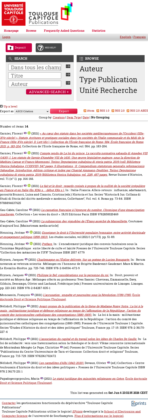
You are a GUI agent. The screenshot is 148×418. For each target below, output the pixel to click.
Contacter (9, 403)
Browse (31, 31)
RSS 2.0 (117, 111)
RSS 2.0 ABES (136, 111)
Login (6, 37)
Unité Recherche (108, 90)
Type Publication (108, 79)
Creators (59, 117)
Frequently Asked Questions (64, 31)
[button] (63, 111)
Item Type (74, 117)
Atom (88, 111)
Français (139, 37)
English (125, 37)
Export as (7, 111)
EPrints (77, 411)
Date (86, 117)
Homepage (11, 31)
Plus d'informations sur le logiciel (98, 416)
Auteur (91, 68)
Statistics (98, 31)
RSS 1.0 (102, 111)
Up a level (8, 106)
